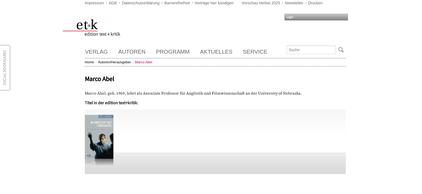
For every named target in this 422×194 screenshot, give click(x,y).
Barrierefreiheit (177, 3)
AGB (113, 3)
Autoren (131, 51)
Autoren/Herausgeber (114, 62)
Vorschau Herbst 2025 (261, 3)
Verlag (96, 51)
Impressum (94, 3)
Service (255, 51)
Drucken (315, 3)
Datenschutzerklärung (141, 3)
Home (89, 62)
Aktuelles (216, 51)
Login (289, 17)
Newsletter (294, 3)
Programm (173, 51)
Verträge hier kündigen (214, 3)
